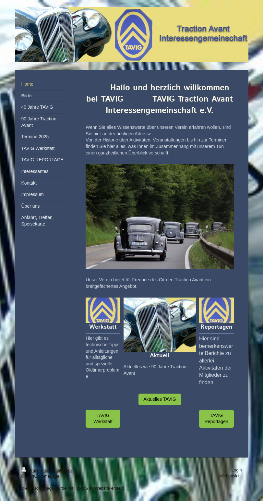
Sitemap (64, 470)
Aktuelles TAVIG (159, 399)
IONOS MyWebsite (92, 488)
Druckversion (37, 470)
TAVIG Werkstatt (103, 418)
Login (237, 470)
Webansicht (231, 475)
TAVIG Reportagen (216, 418)
